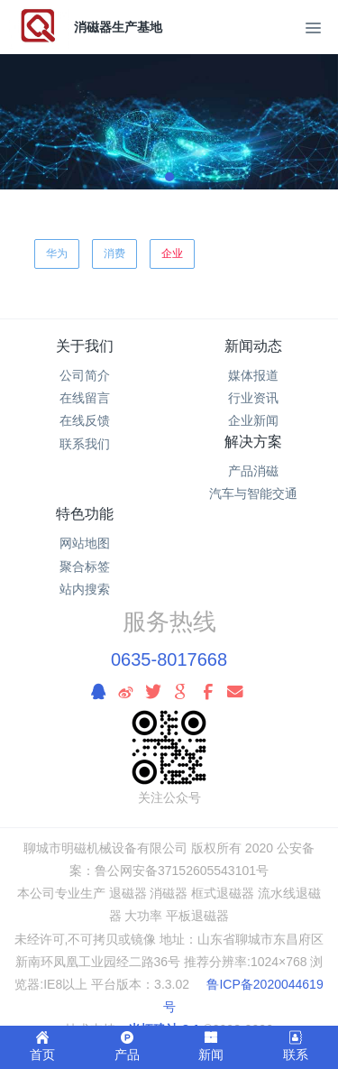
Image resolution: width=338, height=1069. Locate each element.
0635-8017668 (169, 659)
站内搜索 (84, 589)
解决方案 (253, 441)
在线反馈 (84, 420)
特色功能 (85, 513)
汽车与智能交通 (253, 493)
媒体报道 (253, 375)
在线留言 (84, 398)
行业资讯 (253, 398)
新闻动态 (253, 346)
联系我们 (84, 444)
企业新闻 (253, 420)
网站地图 (84, 543)
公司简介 (84, 375)
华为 (57, 253)
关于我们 (85, 346)
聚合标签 (84, 566)
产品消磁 (253, 471)
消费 (114, 253)
